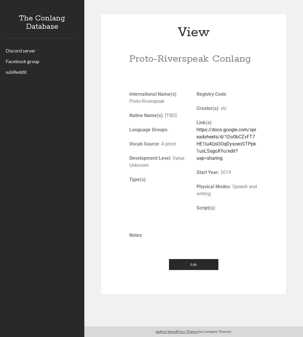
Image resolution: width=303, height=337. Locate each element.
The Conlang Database (42, 22)
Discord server (21, 50)
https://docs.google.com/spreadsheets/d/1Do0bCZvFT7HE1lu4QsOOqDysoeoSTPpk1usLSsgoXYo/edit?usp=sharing (226, 144)
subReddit (16, 72)
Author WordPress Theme (177, 331)
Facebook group (22, 61)
